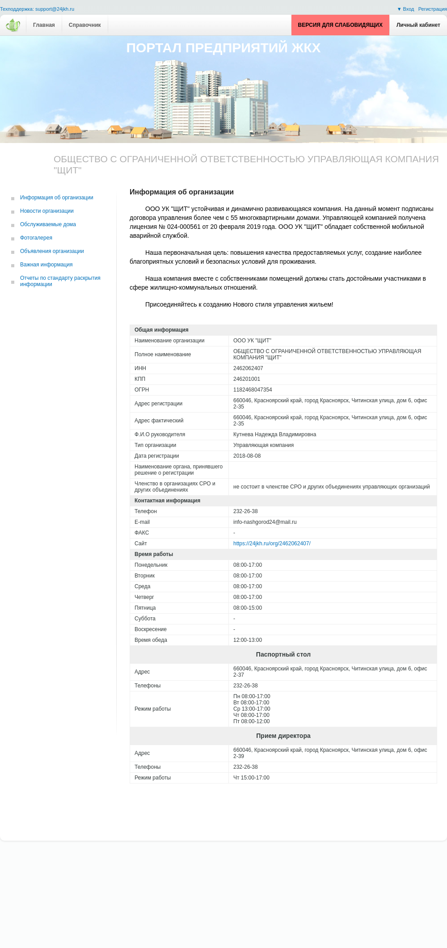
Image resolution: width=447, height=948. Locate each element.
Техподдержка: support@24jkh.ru (37, 9)
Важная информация (46, 264)
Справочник (85, 25)
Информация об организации (56, 197)
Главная (44, 25)
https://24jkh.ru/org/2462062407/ (272, 543)
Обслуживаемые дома (48, 224)
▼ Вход (406, 9)
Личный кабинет (418, 25)
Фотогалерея (36, 238)
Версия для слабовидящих (340, 25)
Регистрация (432, 9)
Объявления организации (52, 251)
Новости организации (47, 211)
